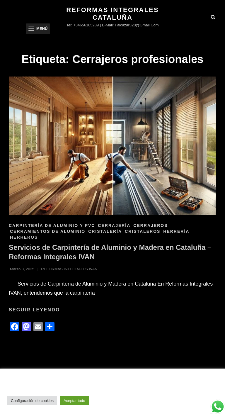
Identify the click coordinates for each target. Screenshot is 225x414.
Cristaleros (142, 231)
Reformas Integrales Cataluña (112, 13)
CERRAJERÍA (114, 225)
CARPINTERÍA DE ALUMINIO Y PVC (52, 225)
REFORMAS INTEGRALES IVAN (69, 269)
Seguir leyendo (41, 310)
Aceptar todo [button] (74, 400)
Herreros (24, 237)
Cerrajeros (150, 225)
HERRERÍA (176, 231)
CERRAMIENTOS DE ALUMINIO (47, 231)
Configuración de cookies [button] (32, 400)
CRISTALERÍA (105, 231)
